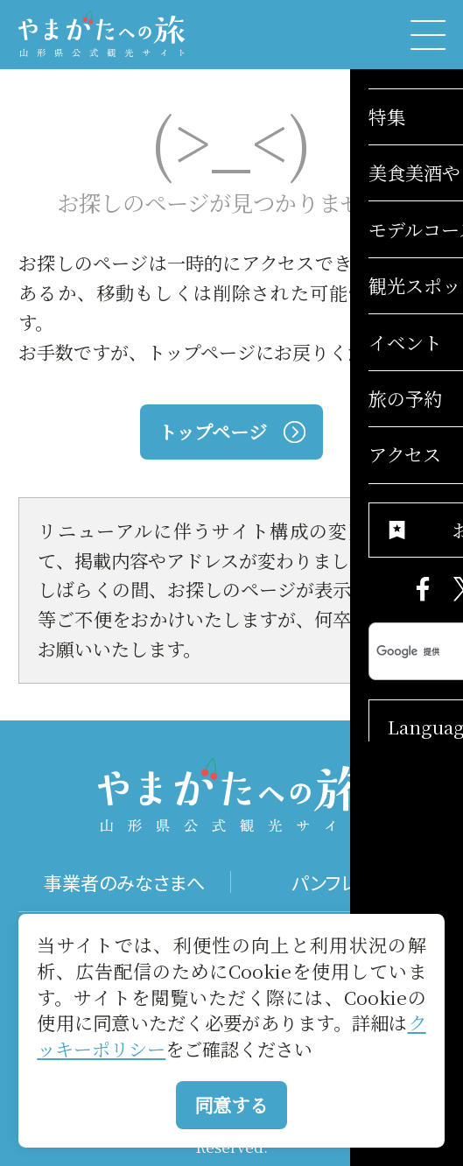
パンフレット (337, 882)
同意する (231, 1105)
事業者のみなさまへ (124, 882)
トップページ (231, 431)
